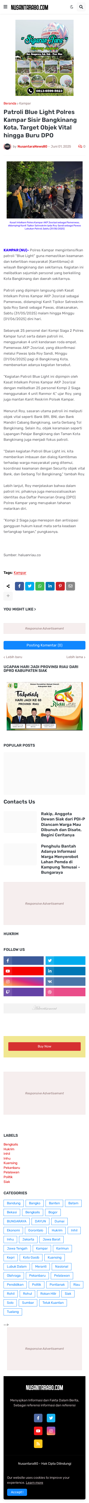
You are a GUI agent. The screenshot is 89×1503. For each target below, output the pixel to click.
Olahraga (14, 1276)
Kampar (25, 103)
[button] (5, 7)
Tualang (13, 1312)
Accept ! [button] (17, 1492)
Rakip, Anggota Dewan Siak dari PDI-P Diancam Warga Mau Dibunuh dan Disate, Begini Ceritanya (63, 824)
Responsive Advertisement (44, 628)
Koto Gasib (31, 1257)
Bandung (13, 1203)
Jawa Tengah (17, 1248)
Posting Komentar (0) (44, 645)
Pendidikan (15, 1285)
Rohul (27, 1294)
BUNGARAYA (16, 1221)
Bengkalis (11, 1144)
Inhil (7, 1154)
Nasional (61, 1267)
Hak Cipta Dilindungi (56, 1464)
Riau (76, 1285)
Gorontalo (35, 1230)
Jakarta (28, 1239)
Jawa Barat (51, 1239)
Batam (73, 1203)
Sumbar (28, 1303)
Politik (8, 1177)
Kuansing (10, 1163)
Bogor (52, 1212)
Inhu (7, 1158)
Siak (7, 1182)
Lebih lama (74, 657)
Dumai (59, 1221)
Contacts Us (19, 802)
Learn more (34, 1483)
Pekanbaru (12, 1168)
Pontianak (57, 1285)
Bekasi (12, 1212)
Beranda (10, 103)
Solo (10, 1303)
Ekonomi (13, 1230)
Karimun (62, 1248)
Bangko (34, 1203)
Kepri (10, 1257)
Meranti (41, 1267)
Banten (54, 1203)
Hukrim (9, 1149)
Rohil (10, 1294)
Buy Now (44, 1046)
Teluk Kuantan (53, 1303)
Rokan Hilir (48, 1294)
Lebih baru (14, 657)
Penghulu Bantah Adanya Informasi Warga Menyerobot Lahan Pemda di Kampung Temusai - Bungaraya (60, 859)
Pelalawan (11, 1172)
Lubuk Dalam (17, 1267)
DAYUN (40, 1221)
